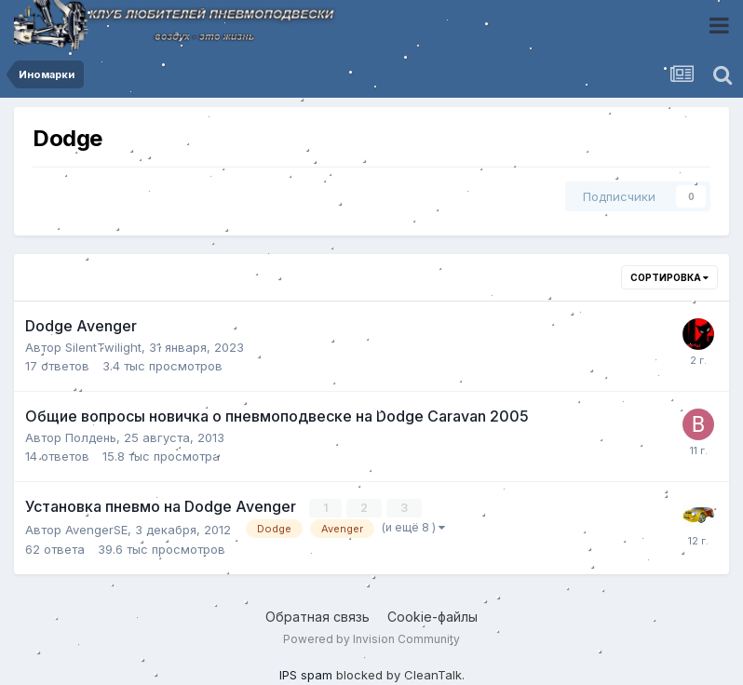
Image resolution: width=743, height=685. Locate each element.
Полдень (90, 437)
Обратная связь (317, 617)
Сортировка (669, 277)
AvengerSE (96, 529)
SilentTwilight (103, 347)
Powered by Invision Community (371, 639)
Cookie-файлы (432, 617)
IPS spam (305, 674)
